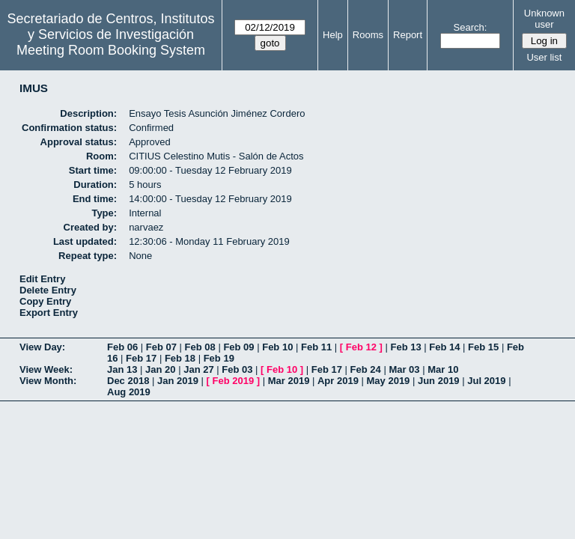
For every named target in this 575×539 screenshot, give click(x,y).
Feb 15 (483, 347)
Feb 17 (141, 358)
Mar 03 (404, 369)
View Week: (46, 369)
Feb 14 (444, 347)
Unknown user (544, 18)
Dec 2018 (128, 380)
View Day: (42, 347)
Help (333, 34)
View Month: (47, 380)
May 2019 (388, 380)
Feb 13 (405, 347)
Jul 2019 (486, 380)
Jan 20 (160, 369)
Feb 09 (238, 347)
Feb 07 (161, 347)
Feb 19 (219, 358)
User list (544, 57)
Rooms (368, 34)
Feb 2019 (234, 380)
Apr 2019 (338, 380)
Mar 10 (443, 369)
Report (407, 34)
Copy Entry (45, 301)
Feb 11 (316, 347)
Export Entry (48, 312)
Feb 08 (200, 347)
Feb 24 (365, 369)
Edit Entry (42, 278)
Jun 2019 (439, 380)
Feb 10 (277, 347)
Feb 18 (180, 358)
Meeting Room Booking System (110, 50)
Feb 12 (361, 347)
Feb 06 (122, 347)
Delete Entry (47, 290)
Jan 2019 (177, 380)
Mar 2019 (289, 380)
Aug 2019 (128, 392)
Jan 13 (122, 369)
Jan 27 (198, 369)
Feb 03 (237, 369)
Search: (470, 27)
